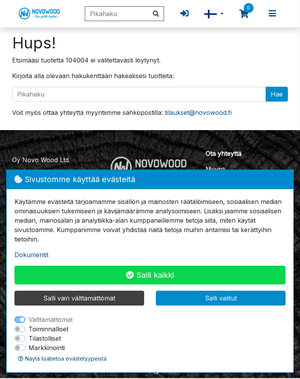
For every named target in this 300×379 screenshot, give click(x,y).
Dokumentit (31, 255)
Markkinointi (47, 348)
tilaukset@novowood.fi (198, 112)
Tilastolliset (45, 338)
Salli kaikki (150, 275)
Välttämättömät (51, 320)
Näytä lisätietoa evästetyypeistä (62, 358)
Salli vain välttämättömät (79, 298)
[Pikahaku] (117, 13)
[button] (214, 14)
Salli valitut (221, 298)
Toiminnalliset (48, 329)
